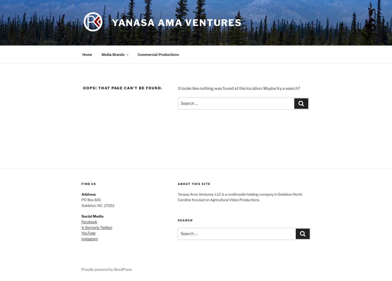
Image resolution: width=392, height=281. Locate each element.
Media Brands (115, 55)
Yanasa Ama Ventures (177, 22)
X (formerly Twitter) (97, 227)
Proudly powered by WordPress (107, 269)
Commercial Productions (158, 55)
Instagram (90, 239)
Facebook (89, 222)
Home (87, 55)
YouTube (89, 233)
